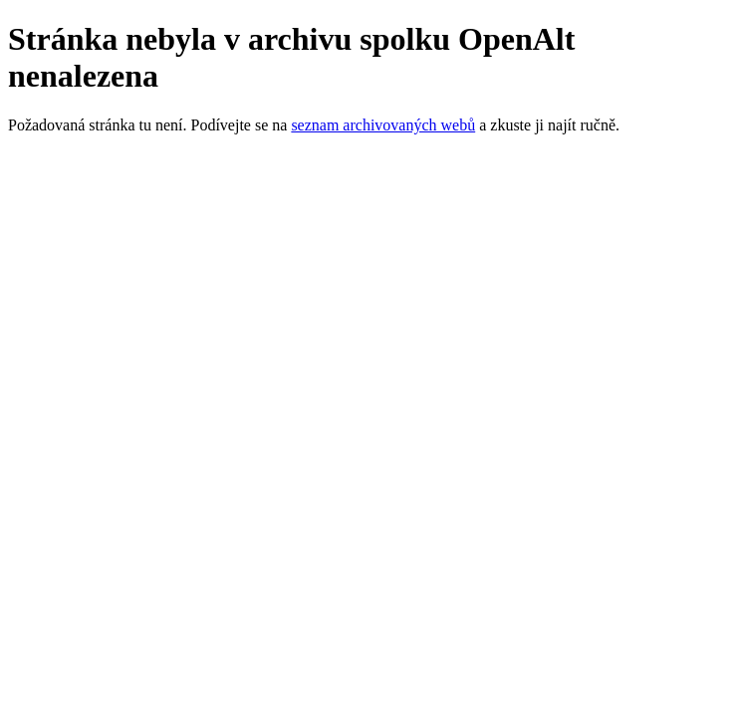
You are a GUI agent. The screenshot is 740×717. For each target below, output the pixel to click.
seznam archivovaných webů (383, 125)
